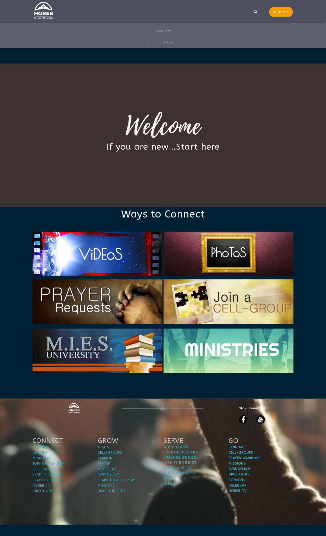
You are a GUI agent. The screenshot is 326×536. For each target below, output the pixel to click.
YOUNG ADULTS (177, 479)
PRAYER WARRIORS (245, 469)
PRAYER (104, 475)
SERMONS (106, 469)
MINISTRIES (42, 469)
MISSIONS (106, 497)
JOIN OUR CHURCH (49, 475)
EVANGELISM (109, 486)
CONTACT (281, 12)
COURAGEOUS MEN (180, 463)
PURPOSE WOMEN (179, 469)
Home (151, 42)
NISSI (168, 494)
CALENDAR (238, 497)
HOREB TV (42, 497)
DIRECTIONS (43, 502)
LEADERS (40, 464)
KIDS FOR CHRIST (180, 474)
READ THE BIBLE (47, 486)
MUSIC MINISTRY (179, 484)
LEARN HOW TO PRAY (116, 491)
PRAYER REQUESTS (49, 491)
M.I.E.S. (104, 458)
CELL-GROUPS (45, 480)
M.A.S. (169, 489)
